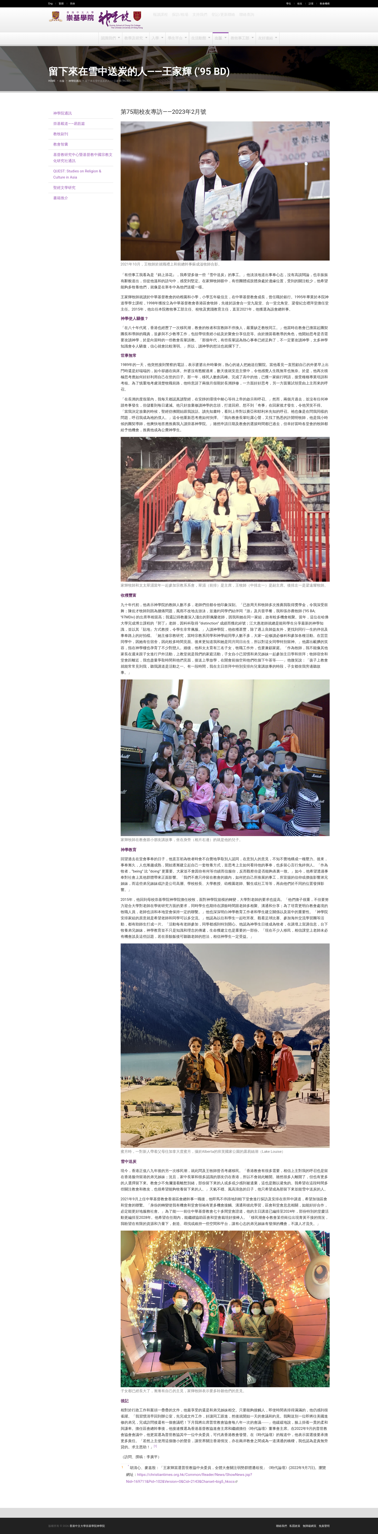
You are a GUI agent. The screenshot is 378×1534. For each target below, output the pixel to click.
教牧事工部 (240, 38)
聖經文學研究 (64, 187)
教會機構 (325, 3)
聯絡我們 (281, 1526)
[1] (155, 1446)
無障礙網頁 (309, 1526)
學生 (288, 3)
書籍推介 (60, 198)
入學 (156, 38)
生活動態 (198, 38)
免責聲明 (324, 1526)
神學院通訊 (75, 81)
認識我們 (109, 38)
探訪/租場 (180, 20)
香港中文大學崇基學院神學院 (87, 1526)
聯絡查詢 (245, 20)
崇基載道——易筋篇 (69, 123)
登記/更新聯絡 (222, 20)
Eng (50, 3)
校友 (299, 3)
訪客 (311, 3)
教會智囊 (60, 144)
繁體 (61, 3)
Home (51, 81)
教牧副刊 (60, 134)
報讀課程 (160, 20)
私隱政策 (294, 1526)
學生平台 (175, 38)
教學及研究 (134, 38)
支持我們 (199, 20)
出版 (219, 38)
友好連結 (265, 38)
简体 (72, 3)
